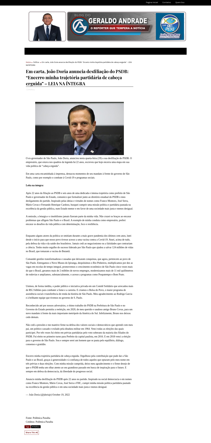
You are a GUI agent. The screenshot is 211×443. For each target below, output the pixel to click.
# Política (35, 427)
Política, (32, 90)
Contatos (166, 2)
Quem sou (179, 2)
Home (28, 62)
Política (36, 62)
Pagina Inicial (152, 2)
